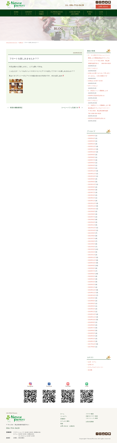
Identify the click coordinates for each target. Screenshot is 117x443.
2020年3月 (91, 281)
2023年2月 (91, 198)
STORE (41, 13)
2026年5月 (91, 135)
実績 (61, 423)
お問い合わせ (103, 6)
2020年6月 (91, 273)
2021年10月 (92, 230)
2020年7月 (91, 271)
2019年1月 (91, 311)
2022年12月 (92, 203)
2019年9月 (91, 298)
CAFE (101, 13)
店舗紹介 (63, 418)
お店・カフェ (92, 362)
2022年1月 (91, 225)
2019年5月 (91, 306)
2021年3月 (91, 249)
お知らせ (91, 364)
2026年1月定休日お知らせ (96, 95)
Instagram (100, 2)
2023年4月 (91, 195)
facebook (97, 2)
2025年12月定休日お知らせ (96, 118)
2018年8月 (91, 325)
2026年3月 (91, 141)
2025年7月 (91, 160)
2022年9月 (91, 211)
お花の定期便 (90, 421)
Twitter (106, 2)
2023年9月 (91, 187)
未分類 (90, 370)
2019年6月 (91, 303)
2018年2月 (91, 338)
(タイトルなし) (92, 68)
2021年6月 (91, 241)
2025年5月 (91, 162)
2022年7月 (91, 217)
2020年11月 (92, 260)
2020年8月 (91, 268)
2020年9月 (91, 265)
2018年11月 (92, 317)
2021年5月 (91, 244)
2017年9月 (91, 346)
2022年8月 (91, 214)
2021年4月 (91, 246)
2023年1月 (91, 200)
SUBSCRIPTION (74, 13)
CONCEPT (28, 13)
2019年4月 (91, 309)
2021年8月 (91, 235)
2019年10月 (92, 295)
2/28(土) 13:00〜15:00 (95, 81)
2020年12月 (92, 257)
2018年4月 (91, 336)
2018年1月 (91, 341)
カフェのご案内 (64, 421)
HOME (16, 13)
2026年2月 (91, 144)
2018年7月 (91, 328)
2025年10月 (92, 152)
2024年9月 (91, 179)
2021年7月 (91, 238)
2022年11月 (92, 206)
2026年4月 (91, 138)
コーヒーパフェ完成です (70, 107)
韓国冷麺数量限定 (16, 107)
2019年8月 (91, 300)
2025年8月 (91, 157)
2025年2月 (91, 168)
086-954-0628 (13, 428)
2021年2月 (91, 252)
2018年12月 (92, 314)
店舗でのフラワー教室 (92, 416)
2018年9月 (91, 322)
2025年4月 (91, 165)
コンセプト (63, 416)
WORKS (89, 13)
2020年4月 (91, 279)
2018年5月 (91, 333)
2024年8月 (91, 181)
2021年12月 (92, 227)
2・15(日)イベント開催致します (98, 90)
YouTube (103, 2)
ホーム (62, 414)
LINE (109, 2)
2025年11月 (92, 149)
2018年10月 (92, 319)
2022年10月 (92, 208)
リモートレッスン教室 (92, 418)
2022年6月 (91, 219)
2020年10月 (92, 263)
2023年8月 (91, 189)
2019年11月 (92, 292)
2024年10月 (92, 176)
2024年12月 (92, 171)
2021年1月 (91, 254)
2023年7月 (91, 192)
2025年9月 (91, 154)
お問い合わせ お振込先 (67, 426)
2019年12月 (92, 290)
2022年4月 (91, 222)
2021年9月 (91, 233)
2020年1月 (91, 287)
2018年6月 (91, 330)
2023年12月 (92, 184)
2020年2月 (91, 284)
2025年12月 (92, 146)
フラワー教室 (90, 414)
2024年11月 (92, 173)
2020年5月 (91, 276)
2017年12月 (92, 344)
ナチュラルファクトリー (15, 4)
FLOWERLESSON (57, 13)
